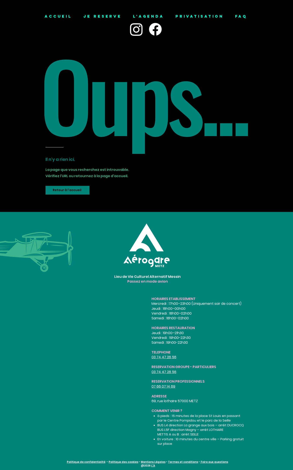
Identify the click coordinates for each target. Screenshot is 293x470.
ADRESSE (159, 396)
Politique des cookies (123, 462)
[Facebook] (155, 29)
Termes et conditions (183, 462)
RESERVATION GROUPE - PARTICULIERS (184, 366)
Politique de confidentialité (86, 462)
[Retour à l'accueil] (67, 190)
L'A (153, 465)
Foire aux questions (214, 462)
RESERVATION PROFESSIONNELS (178, 381)
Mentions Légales (153, 462)
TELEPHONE (161, 352)
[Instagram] (136, 29)
